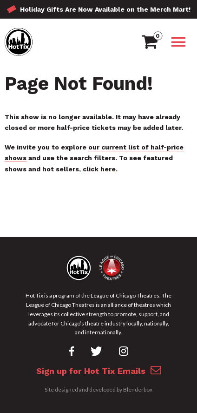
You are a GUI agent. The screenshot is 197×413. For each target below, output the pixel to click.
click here (99, 169)
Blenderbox (137, 389)
